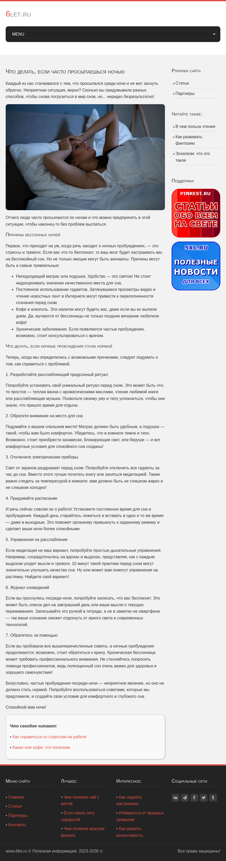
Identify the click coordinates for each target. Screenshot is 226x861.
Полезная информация (54, 851)
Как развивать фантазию (189, 140)
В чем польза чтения (195, 126)
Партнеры (185, 93)
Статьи (182, 83)
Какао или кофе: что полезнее (41, 747)
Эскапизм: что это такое (192, 156)
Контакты (17, 825)
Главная (16, 797)
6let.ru (18, 13)
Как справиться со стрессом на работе (49, 737)
